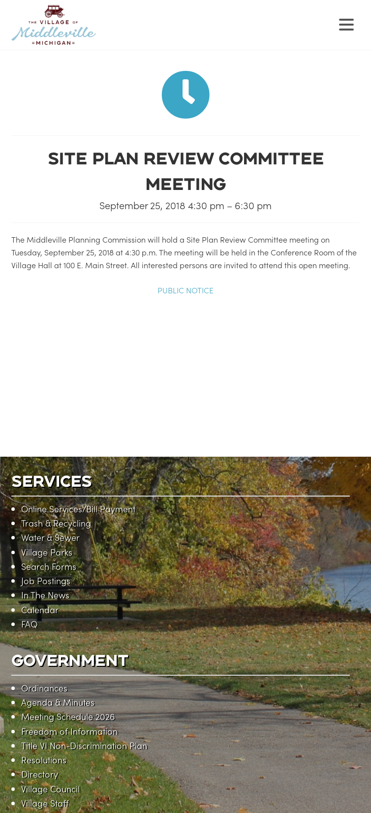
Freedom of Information (69, 731)
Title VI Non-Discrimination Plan (84, 745)
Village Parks (46, 552)
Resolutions (43, 759)
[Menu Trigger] (346, 23)
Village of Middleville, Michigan (115, 33)
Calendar (40, 609)
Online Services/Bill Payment (78, 508)
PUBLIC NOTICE (185, 289)
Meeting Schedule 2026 (68, 716)
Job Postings (45, 580)
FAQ (29, 624)
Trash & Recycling (56, 523)
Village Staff (45, 803)
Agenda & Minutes (57, 702)
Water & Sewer (50, 537)
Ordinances (44, 688)
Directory (39, 774)
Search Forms (48, 566)
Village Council (50, 788)
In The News (45, 595)
